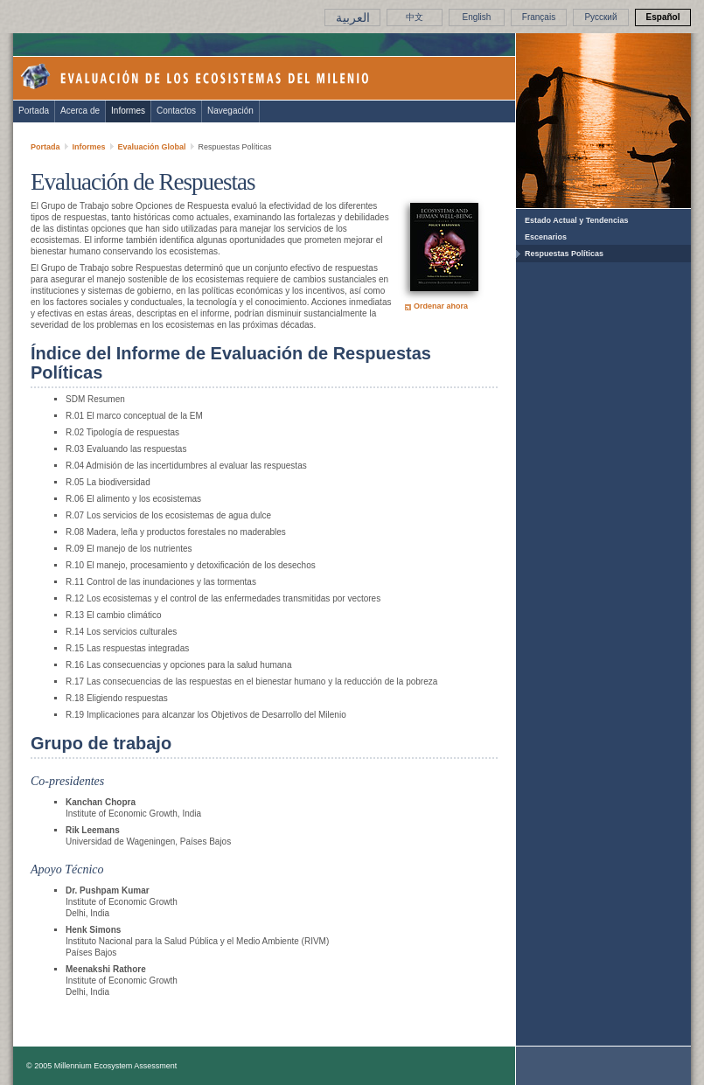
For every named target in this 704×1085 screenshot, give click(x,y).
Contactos (176, 110)
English (477, 17)
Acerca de (80, 110)
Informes (128, 110)
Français (538, 17)
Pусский (600, 17)
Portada (33, 110)
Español (663, 17)
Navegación (230, 110)
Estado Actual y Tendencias (577, 220)
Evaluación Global (152, 147)
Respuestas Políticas (564, 253)
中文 (414, 17)
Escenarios (546, 237)
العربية (353, 17)
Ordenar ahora (441, 306)
